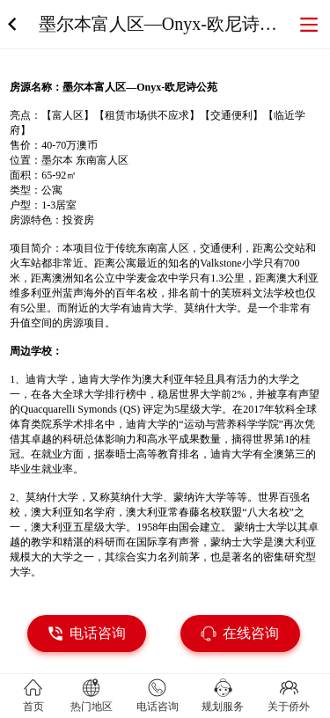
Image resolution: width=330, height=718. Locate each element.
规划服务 (223, 706)
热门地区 (91, 706)
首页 (33, 706)
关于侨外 (289, 706)
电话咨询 (157, 706)
